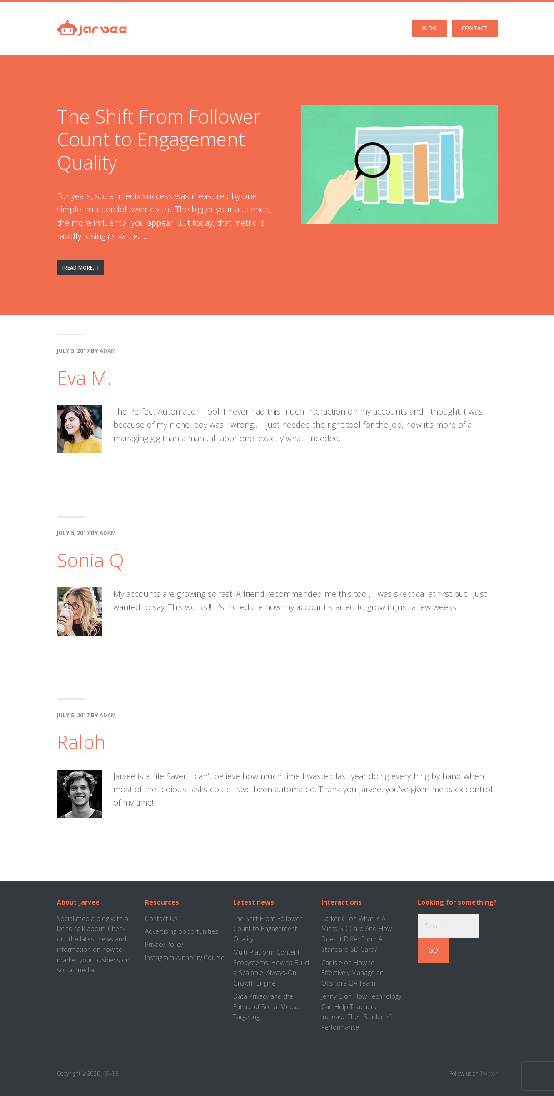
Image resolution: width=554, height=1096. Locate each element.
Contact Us (161, 918)
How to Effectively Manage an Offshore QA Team (352, 973)
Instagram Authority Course (185, 957)
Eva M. (84, 377)
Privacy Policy (164, 944)
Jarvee (92, 20)
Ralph (81, 742)
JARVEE (110, 1073)
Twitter (489, 1073)
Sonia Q (90, 560)
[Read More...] (83, 275)
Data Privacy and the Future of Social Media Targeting (266, 1006)
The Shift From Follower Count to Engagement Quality (159, 139)
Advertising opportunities (181, 931)
